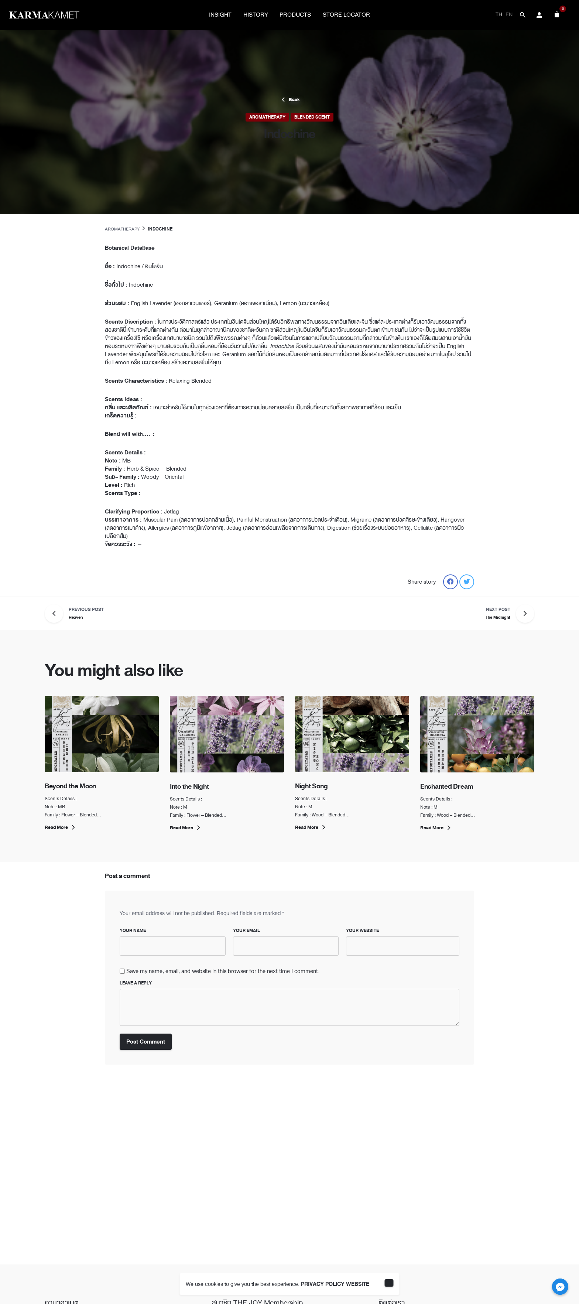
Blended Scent (312, 117)
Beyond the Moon (71, 786)
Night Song (311, 786)
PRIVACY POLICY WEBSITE (335, 1284)
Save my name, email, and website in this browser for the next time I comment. (222, 971)
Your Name (133, 930)
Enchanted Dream (446, 786)
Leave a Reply (136, 983)
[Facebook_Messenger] (560, 1287)
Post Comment (145, 1042)
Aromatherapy (267, 117)
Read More (61, 827)
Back (289, 100)
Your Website (362, 930)
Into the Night (189, 786)
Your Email (246, 930)
